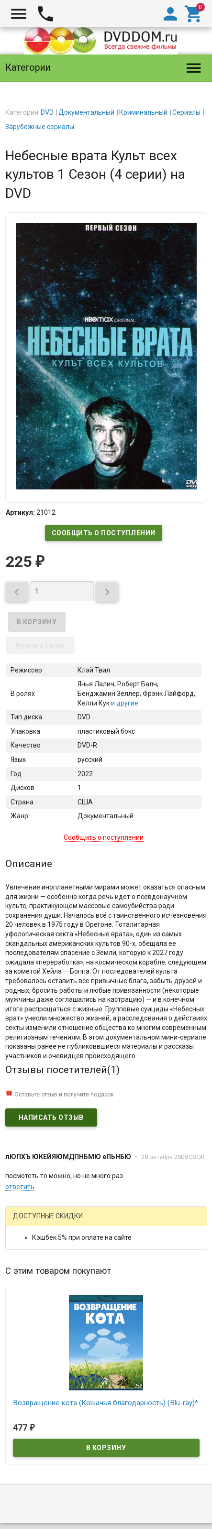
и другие (124, 703)
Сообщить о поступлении (104, 533)
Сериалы (186, 112)
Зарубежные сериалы (39, 126)
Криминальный (143, 112)
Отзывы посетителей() (62, 1069)
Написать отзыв (51, 1117)
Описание (28, 863)
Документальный (86, 112)
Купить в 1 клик (40, 645)
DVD (47, 112)
